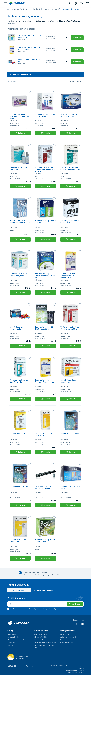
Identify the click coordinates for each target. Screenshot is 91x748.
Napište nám (19, 590)
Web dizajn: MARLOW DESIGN (74, 670)
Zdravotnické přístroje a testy (20, 9)
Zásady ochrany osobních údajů (47, 609)
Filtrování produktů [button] (20, 74)
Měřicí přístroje (36, 9)
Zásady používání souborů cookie (45, 643)
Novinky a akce (65, 634)
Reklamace (11, 643)
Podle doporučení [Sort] (76, 81)
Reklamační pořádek (40, 637)
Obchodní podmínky (40, 634)
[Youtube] (82, 624)
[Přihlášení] (75, 3)
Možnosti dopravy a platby (16, 640)
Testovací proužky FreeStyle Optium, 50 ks (29, 48)
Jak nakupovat (12, 634)
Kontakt (10, 645)
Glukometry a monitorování (51, 9)
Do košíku (20, 133)
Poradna (63, 640)
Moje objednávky (13, 637)
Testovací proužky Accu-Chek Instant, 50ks (29, 36)
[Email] (45, 604)
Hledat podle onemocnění (68, 637)
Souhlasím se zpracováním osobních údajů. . (33, 609)
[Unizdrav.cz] (17, 3)
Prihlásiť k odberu (75, 604)
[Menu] (5, 3)
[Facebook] (71, 624)
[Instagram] (77, 624)
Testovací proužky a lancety (71, 9)
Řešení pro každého (66, 643)
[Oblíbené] (82, 3)
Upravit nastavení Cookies (76, 672)
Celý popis (11, 23)
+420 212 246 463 (43, 590)
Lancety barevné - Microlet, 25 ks (29, 60)
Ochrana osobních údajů (42, 640)
